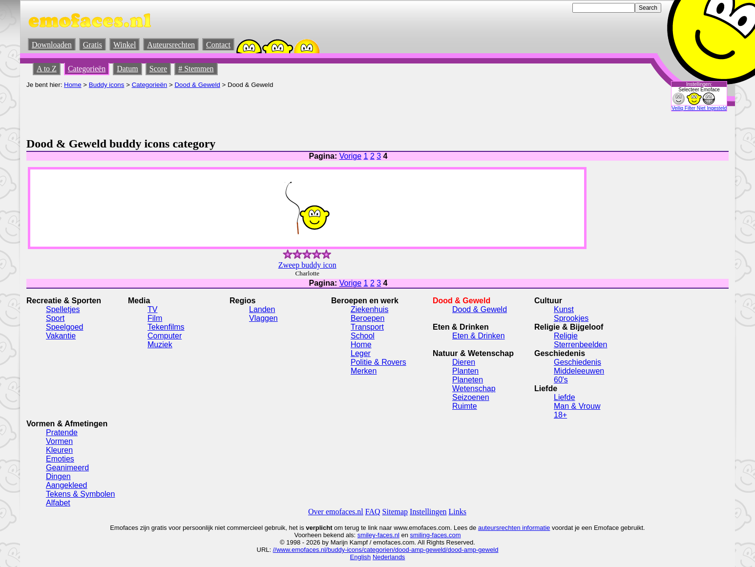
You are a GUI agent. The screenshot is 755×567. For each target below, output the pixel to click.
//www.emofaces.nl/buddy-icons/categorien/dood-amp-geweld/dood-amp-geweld (386, 549)
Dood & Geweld (197, 84)
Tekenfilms (166, 327)
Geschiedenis (577, 362)
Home (73, 84)
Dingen (58, 476)
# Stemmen (195, 68)
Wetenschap (474, 388)
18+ (560, 415)
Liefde (564, 397)
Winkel (124, 45)
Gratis (92, 45)
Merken (364, 371)
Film (154, 318)
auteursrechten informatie (514, 527)
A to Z (47, 68)
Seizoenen (470, 397)
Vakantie (61, 336)
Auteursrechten (171, 45)
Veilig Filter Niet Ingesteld (699, 108)
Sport (55, 318)
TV (152, 309)
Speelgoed (65, 327)
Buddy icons (107, 84)
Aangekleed (66, 485)
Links (457, 511)
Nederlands (389, 557)
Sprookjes (571, 318)
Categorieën (86, 68)
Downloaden (52, 45)
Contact (218, 45)
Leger (361, 353)
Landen (262, 309)
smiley (366, 535)
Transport (367, 327)
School (363, 336)
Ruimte (464, 406)
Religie (566, 336)
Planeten (467, 380)
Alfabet (58, 503)
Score (158, 68)
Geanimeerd (67, 467)
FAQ (372, 511)
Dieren (463, 362)
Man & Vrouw (577, 406)
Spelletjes (63, 309)
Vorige (350, 156)
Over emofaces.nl (335, 511)
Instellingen (428, 511)
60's (561, 380)
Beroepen (367, 318)
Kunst (564, 309)
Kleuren (59, 450)
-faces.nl (387, 535)
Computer (164, 336)
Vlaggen (263, 318)
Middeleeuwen (579, 371)
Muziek (159, 344)
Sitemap (395, 511)
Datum (127, 68)
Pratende (62, 432)
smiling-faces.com (435, 535)
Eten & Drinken (478, 336)
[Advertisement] (204, 110)
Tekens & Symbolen (80, 494)
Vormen (59, 441)
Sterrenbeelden (580, 344)
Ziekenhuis (369, 309)
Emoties (60, 459)
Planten (465, 371)
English (360, 557)
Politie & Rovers (378, 362)
